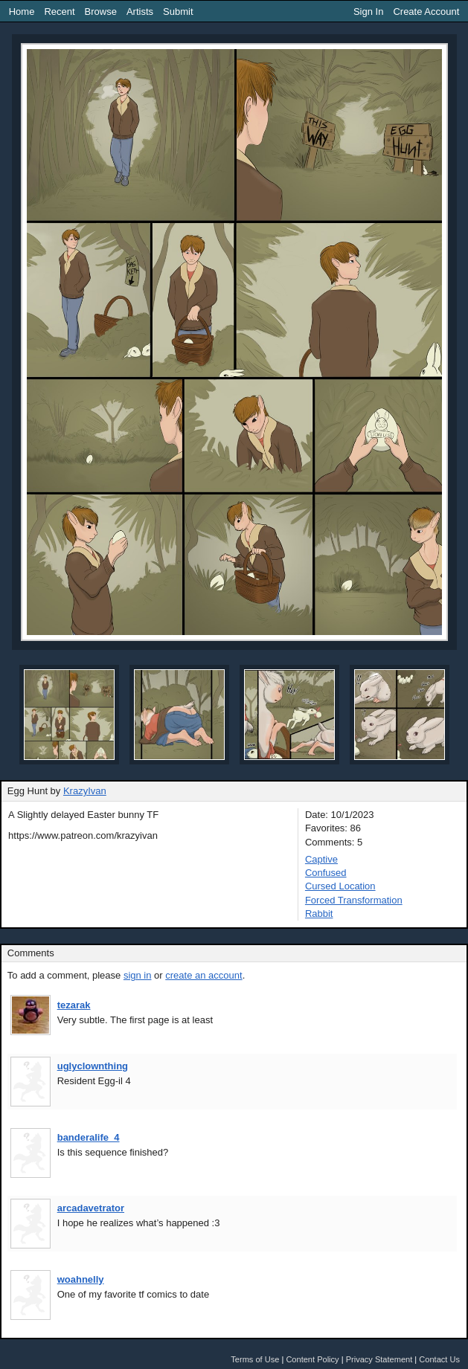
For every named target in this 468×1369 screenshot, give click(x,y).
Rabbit (319, 913)
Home (22, 11)
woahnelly (80, 1279)
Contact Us (439, 1359)
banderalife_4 (88, 1137)
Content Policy (312, 1359)
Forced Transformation (354, 900)
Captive (321, 859)
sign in (138, 975)
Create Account (426, 11)
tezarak (74, 1005)
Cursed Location (340, 886)
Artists (139, 11)
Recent (59, 11)
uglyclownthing (92, 1066)
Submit (178, 11)
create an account (203, 975)
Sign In (368, 11)
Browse (101, 11)
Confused (326, 872)
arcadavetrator (90, 1208)
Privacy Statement (379, 1359)
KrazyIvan (84, 790)
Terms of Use (255, 1359)
